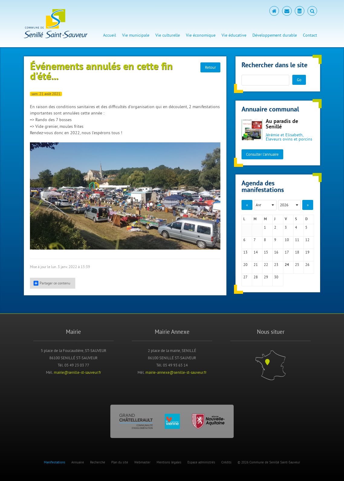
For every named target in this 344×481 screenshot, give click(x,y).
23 (276, 264)
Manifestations (54, 462)
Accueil (109, 35)
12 (307, 239)
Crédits (226, 462)
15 (266, 252)
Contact (310, 35)
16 (276, 252)
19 (307, 252)
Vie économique (201, 35)
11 (297, 239)
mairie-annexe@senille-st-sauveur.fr (175, 372)
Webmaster (142, 462)
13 (245, 252)
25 (297, 264)
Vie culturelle (167, 35)
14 (256, 252)
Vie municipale (135, 35)
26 (307, 264)
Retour (210, 67)
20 (245, 264)
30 (276, 277)
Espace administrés (201, 462)
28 (256, 277)
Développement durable (274, 35)
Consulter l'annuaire (262, 154)
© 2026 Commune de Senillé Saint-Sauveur (269, 462)
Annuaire (77, 462)
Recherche (97, 462)
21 (256, 264)
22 (266, 264)
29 (266, 277)
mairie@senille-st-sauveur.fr (77, 372)
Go (299, 79)
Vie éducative (234, 35)
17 (287, 252)
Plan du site (119, 462)
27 (245, 277)
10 (287, 239)
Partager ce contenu (52, 283)
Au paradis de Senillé (282, 124)
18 (297, 252)
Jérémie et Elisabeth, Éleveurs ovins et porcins (289, 137)
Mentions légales (169, 462)
